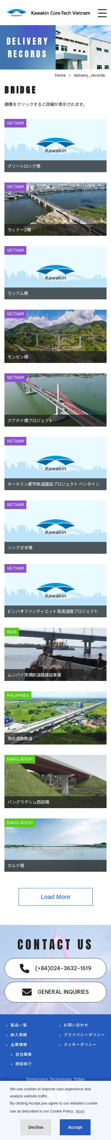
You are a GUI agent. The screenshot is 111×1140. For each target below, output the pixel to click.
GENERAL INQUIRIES (55, 992)
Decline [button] (36, 1127)
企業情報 (19, 1044)
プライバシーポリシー (84, 1034)
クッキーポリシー (80, 1044)
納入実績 (19, 1034)
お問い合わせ (76, 1025)
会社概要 (23, 1054)
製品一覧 (19, 1025)
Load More (55, 896)
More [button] (80, 1111)
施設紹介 (23, 1063)
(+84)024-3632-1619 (55, 968)
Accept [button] (75, 1127)
